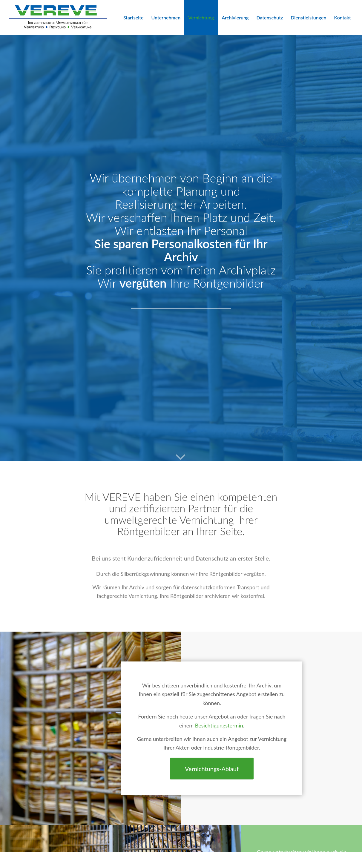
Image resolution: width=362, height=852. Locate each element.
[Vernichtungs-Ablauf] (212, 768)
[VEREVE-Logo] (58, 17)
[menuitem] (133, 17)
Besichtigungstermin (219, 725)
